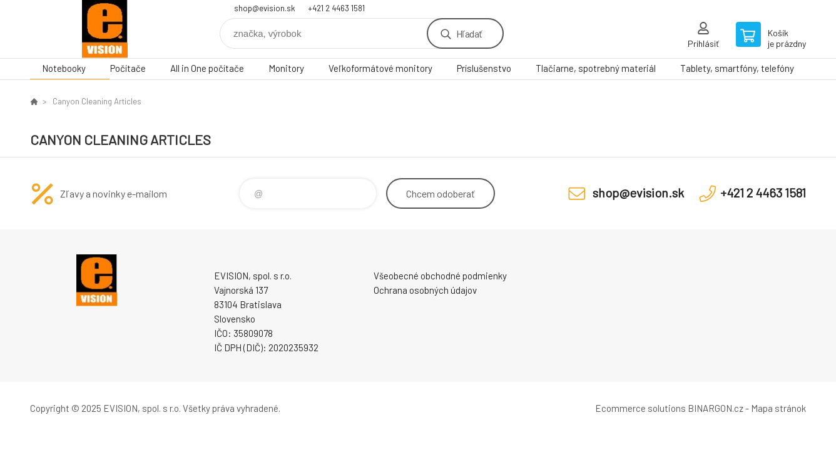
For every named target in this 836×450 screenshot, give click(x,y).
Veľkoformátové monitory (380, 68)
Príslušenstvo (484, 68)
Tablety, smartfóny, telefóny (737, 68)
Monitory (286, 68)
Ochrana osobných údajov (425, 290)
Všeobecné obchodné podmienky (440, 275)
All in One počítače (207, 68)
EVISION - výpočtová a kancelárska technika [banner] (105, 29)
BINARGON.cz (715, 408)
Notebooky (64, 68)
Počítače (128, 68)
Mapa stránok (778, 408)
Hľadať (469, 33)
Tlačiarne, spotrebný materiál (596, 68)
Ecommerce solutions (640, 408)
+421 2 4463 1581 (336, 8)
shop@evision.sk (264, 8)
